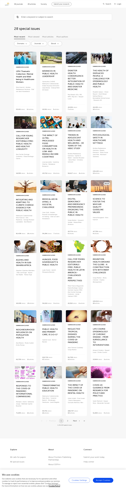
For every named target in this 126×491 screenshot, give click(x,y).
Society (44, 4)
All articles (32, 4)
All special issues (17, 462)
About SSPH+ (54, 464)
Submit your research (61, 4)
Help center (89, 462)
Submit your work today (94, 457)
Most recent (19, 37)
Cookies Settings (79, 483)
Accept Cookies (103, 483)
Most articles (47, 37)
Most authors (62, 37)
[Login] (117, 4)
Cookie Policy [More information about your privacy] (54, 489)
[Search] (107, 4)
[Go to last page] (84, 420)
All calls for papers (18, 457)
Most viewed (33, 37)
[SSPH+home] (7, 4)
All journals (18, 4)
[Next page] (77, 420)
